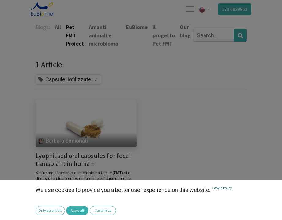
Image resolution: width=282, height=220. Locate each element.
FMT (98, 208)
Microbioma (119, 208)
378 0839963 (234, 9)
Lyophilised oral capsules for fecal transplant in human (83, 160)
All (58, 27)
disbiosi (81, 208)
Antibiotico (47, 198)
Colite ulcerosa (52, 208)
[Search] (240, 35)
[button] (8, 211)
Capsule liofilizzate (82, 198)
